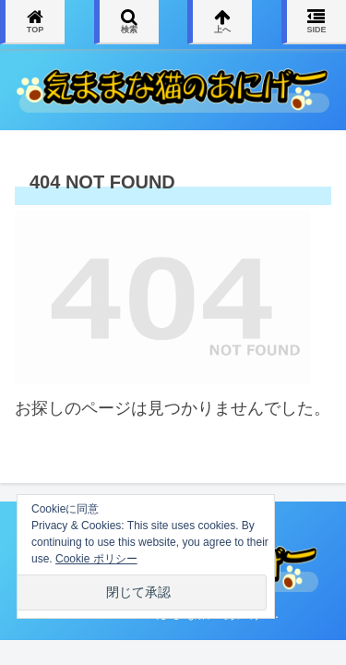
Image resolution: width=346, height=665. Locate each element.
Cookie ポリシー (96, 558)
